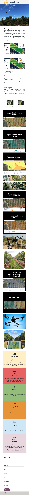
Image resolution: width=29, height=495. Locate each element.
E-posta (5, 469)
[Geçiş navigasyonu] (24, 2)
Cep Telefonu (6, 465)
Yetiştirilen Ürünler (6, 481)
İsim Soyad (5, 461)
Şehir (4, 477)
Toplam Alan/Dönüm (7, 485)
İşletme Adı (5, 473)
